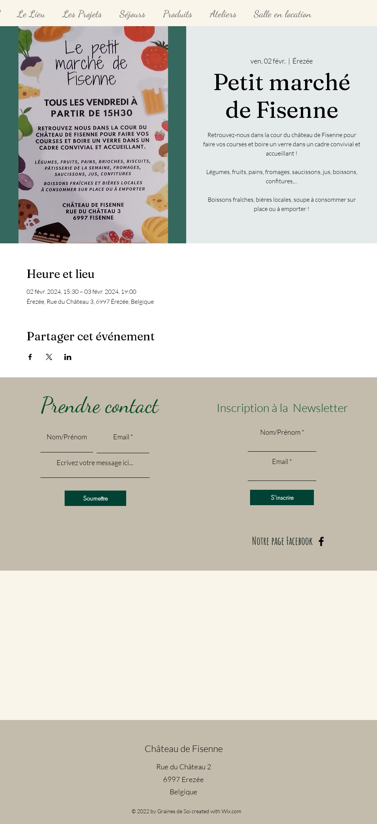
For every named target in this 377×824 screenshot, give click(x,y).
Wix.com (231, 811)
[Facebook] (321, 541)
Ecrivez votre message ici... (95, 462)
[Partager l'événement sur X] (49, 357)
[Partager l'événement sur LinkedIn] (68, 357)
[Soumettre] (95, 498)
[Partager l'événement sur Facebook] (30, 357)
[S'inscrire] (282, 497)
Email (121, 436)
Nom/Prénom (67, 436)
